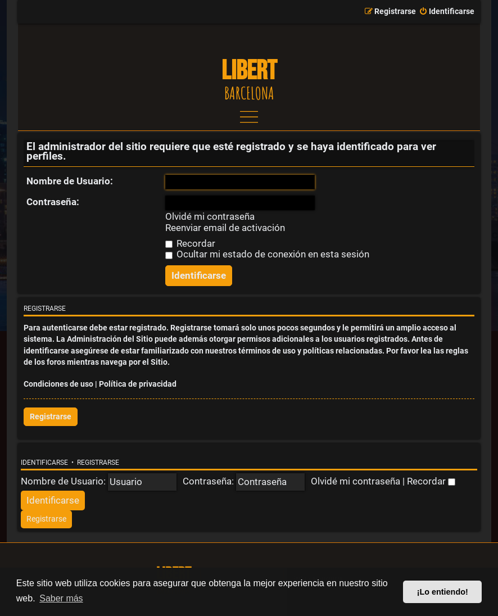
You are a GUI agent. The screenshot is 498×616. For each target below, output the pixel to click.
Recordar (190, 243)
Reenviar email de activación (225, 228)
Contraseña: (52, 201)
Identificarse (44, 462)
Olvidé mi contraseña (210, 216)
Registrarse (50, 417)
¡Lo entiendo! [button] (442, 591)
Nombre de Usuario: (69, 181)
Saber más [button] (61, 598)
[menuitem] (446, 12)
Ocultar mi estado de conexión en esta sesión (267, 254)
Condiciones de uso (58, 384)
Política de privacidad (137, 384)
